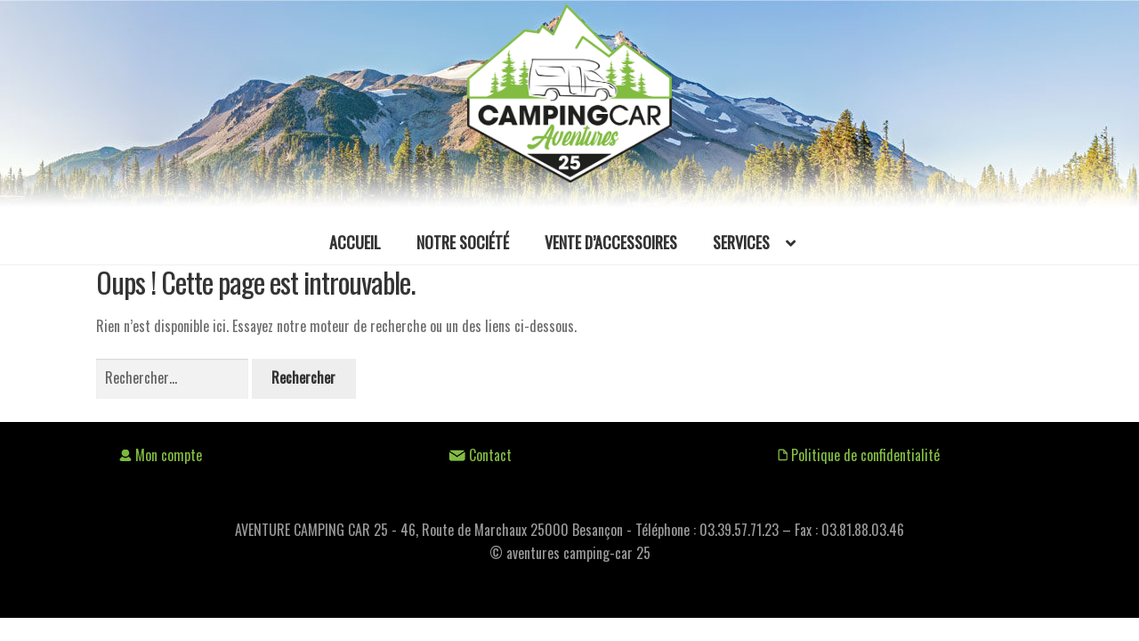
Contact (480, 455)
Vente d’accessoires (611, 242)
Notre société (462, 242)
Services (741, 242)
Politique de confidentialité (859, 455)
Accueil (355, 242)
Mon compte (160, 455)
